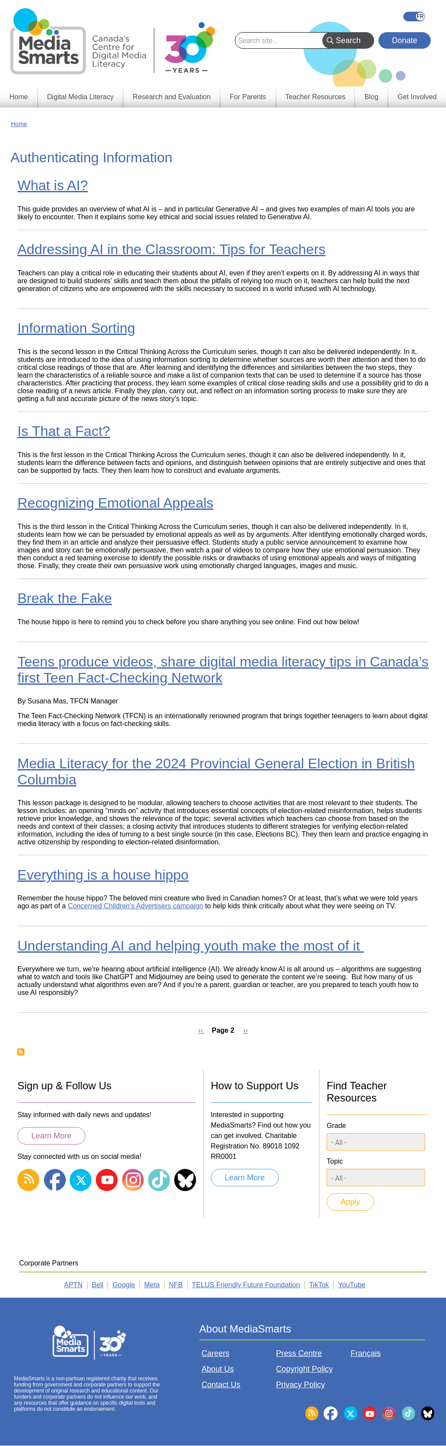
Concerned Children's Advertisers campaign (135, 906)
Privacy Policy (300, 1384)
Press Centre (299, 1353)
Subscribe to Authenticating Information (20, 1051)
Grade (336, 1125)
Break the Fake (64, 598)
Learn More (51, 1135)
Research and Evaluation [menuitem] (172, 96)
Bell (98, 1285)
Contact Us (221, 1384)
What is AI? (52, 185)
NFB (176, 1285)
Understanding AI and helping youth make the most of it (190, 946)
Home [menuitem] (18, 96)
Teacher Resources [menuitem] (315, 96)
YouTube (351, 1285)
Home (19, 123)
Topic (335, 1161)
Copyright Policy (304, 1369)
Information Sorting (76, 328)
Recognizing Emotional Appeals (115, 503)
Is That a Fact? (63, 431)
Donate (404, 40)
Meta (152, 1285)
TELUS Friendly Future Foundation (246, 1285)
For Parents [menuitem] (248, 96)
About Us (218, 1369)
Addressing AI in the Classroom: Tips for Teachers (171, 249)
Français (414, 16)
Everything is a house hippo (103, 875)
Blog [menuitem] (371, 96)
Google (123, 1285)
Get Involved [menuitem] (417, 96)
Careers (216, 1353)
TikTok (319, 1285)
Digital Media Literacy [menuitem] (80, 96)
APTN (73, 1285)
